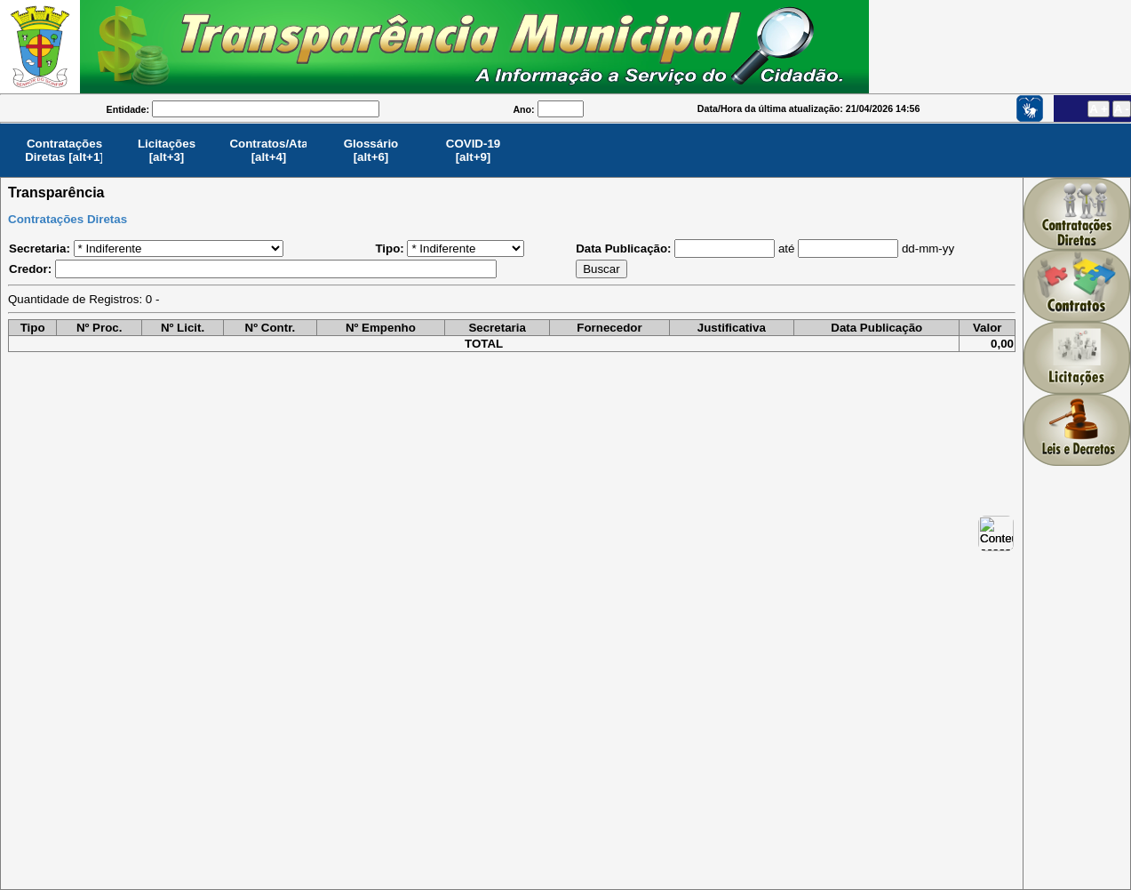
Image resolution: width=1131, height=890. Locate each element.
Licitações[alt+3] (166, 150)
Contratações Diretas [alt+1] (64, 150)
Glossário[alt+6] (371, 150)
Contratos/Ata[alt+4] (268, 150)
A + (1098, 109)
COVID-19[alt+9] (473, 150)
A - (1121, 109)
